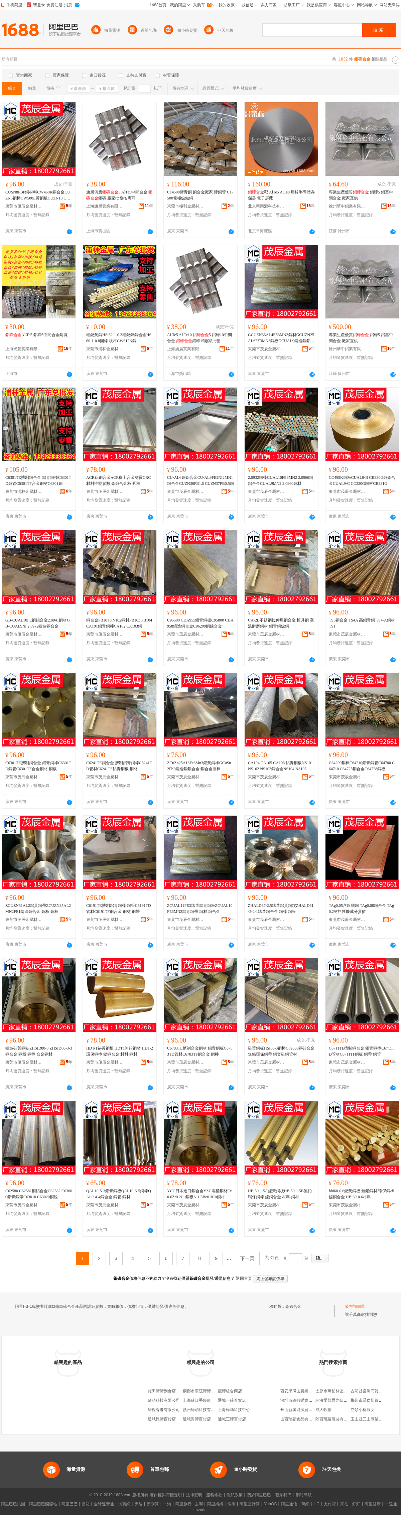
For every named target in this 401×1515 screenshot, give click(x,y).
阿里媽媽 (215, 1504)
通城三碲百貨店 (232, 1419)
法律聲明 (194, 1495)
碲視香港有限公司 (164, 1409)
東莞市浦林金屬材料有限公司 (104, 349)
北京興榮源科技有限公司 (266, 206)
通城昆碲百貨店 (162, 1419)
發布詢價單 (355, 1306)
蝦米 (232, 1504)
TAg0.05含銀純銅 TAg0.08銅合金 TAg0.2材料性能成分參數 (361, 908)
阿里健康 (373, 1504)
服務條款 (214, 1495)
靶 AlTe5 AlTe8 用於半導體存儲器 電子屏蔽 (281, 195)
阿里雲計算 (250, 1504)
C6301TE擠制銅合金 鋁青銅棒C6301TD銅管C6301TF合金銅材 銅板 (38, 766)
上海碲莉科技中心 (234, 1409)
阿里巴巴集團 (13, 1504)
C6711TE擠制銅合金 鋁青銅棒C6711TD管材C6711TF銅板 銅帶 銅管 (361, 1051)
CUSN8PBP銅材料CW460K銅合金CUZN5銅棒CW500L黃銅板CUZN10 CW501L (38, 195)
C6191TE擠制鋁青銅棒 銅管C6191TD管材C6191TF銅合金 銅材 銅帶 (118, 908)
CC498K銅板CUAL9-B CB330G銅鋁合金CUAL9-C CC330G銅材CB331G (362, 480)
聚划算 (153, 1504)
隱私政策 (235, 1495)
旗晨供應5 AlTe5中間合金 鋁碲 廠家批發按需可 (119, 195)
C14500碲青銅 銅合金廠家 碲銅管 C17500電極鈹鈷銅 (200, 195)
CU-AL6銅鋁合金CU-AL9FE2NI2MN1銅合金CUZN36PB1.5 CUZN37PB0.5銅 (200, 480)
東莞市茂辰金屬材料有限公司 (23, 206)
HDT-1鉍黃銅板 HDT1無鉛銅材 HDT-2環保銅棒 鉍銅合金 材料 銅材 (119, 1051)
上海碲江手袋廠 (197, 1400)
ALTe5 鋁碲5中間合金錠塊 (36, 334)
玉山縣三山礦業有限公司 (373, 1419)
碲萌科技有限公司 (164, 1400)
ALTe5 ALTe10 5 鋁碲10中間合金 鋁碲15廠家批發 (199, 337)
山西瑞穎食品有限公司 (300, 1419)
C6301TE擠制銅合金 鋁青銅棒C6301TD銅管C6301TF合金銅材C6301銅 (38, 480)
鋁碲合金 (293, 1306)
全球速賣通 (104, 1504)
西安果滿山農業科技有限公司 (306, 1391)
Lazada (200, 1510)
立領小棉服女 (363, 1409)
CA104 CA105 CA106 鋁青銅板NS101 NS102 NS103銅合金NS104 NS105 (280, 766)
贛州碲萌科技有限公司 (203, 1409)
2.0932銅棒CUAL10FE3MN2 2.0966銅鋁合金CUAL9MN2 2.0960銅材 (280, 480)
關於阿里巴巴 (259, 1495)
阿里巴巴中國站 (75, 1504)
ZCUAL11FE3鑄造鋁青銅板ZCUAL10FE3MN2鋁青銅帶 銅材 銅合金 (200, 908)
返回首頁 (244, 1278)
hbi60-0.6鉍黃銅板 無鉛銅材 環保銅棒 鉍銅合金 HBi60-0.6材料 (361, 1194)
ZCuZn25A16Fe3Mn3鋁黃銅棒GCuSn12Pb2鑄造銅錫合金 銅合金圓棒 (200, 766)
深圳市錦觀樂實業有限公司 (304, 1400)
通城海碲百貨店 (197, 1419)
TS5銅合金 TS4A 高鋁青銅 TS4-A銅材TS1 (362, 623)
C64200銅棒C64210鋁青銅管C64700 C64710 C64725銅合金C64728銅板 (362, 766)
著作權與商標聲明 (166, 1495)
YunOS (270, 1504)
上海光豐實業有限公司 (23, 349)
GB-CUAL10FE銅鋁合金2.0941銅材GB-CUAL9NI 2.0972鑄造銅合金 (37, 623)
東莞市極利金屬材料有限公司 (185, 206)
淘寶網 (124, 1504)
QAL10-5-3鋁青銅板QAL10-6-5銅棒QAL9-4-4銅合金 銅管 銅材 (118, 1194)
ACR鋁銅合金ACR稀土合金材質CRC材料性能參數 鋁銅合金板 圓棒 (118, 480)
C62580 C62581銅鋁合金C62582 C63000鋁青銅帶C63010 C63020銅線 (38, 1194)
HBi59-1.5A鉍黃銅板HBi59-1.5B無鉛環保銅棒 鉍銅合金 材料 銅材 (280, 1194)
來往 (344, 1504)
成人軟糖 (323, 1409)
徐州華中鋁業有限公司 (347, 206)
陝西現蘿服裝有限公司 (335, 1419)
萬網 (305, 1504)
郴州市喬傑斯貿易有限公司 (375, 1400)
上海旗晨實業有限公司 (104, 206)
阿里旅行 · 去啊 (189, 1504)
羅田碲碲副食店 (162, 1391)
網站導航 (304, 1495)
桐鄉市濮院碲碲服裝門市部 (207, 1391)
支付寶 (330, 1504)
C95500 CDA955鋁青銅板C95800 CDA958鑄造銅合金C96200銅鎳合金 (200, 623)
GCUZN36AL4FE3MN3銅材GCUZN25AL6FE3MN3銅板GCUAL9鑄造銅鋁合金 (281, 338)
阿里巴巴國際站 (43, 1504)
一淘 (167, 1504)
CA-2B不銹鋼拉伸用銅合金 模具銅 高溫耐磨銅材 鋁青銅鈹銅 (281, 623)
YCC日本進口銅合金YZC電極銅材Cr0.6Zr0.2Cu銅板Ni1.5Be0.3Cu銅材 (199, 1194)
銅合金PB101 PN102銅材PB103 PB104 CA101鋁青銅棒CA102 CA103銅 (119, 623)
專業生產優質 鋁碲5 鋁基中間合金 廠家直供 (361, 195)
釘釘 (356, 1504)
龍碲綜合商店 (230, 1391)
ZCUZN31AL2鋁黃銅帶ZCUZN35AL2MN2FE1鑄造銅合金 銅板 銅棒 (38, 908)
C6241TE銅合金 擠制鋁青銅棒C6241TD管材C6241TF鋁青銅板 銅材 (119, 766)
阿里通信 (289, 1504)
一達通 (391, 1504)
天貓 (139, 1504)
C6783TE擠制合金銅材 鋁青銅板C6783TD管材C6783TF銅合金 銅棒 (200, 1051)
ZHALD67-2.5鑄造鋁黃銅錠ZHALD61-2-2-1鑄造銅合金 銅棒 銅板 (280, 908)
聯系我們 (283, 1495)
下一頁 (247, 1258)
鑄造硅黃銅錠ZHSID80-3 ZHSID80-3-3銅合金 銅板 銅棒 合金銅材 (38, 1051)
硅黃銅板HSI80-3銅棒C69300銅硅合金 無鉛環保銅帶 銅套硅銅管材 (281, 1051)
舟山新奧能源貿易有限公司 (304, 1409)
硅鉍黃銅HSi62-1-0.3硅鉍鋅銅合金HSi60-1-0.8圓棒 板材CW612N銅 (119, 337)
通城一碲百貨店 (232, 1400)
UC (316, 1504)
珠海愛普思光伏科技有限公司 (341, 1400)
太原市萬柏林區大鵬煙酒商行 (341, 1391)
